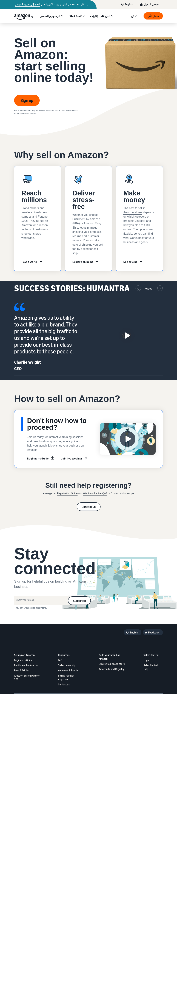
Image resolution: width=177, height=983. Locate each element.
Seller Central (151, 655)
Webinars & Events (68, 670)
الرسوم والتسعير (50, 16)
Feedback (153, 632)
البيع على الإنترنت (100, 16)
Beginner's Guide (38, 458)
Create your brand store (112, 663)
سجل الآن (153, 16)
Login (147, 660)
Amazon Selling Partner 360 (27, 677)
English (129, 4)
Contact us (89, 507)
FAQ (60, 660)
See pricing (130, 262)
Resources (64, 655)
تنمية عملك (75, 16)
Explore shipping (82, 262)
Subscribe (79, 601)
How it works (29, 262)
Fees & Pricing (21, 670)
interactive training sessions (65, 437)
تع (132, 16)
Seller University (67, 665)
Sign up (27, 100)
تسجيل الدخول (151, 4)
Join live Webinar (71, 458)
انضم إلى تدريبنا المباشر (27, 4)
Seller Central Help (151, 667)
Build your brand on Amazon (109, 657)
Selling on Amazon (24, 655)
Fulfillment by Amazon (26, 665)
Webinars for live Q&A (95, 493)
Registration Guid (66, 493)
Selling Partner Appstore (66, 677)
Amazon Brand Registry (111, 669)
